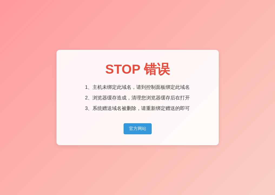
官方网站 (137, 128)
